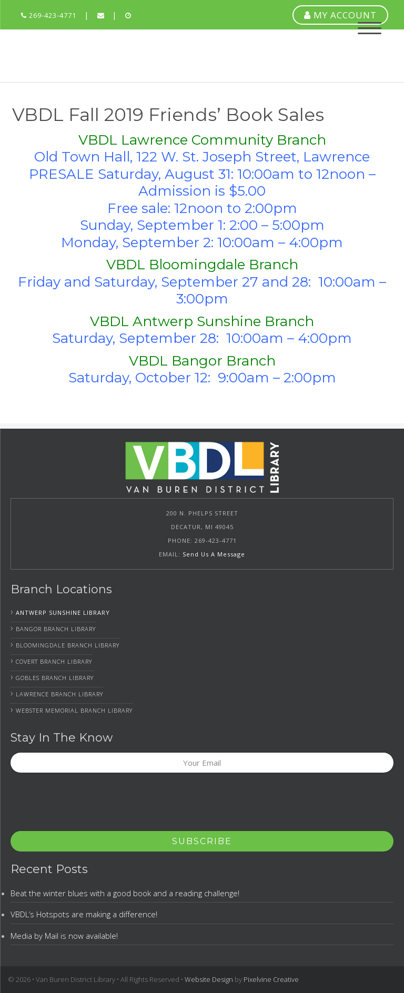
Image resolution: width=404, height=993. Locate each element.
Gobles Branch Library (55, 678)
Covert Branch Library (54, 661)
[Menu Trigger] (369, 27)
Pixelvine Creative (271, 979)
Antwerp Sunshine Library (63, 612)
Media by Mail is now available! (64, 935)
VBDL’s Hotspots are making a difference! (84, 914)
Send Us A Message (214, 554)
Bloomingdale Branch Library (67, 645)
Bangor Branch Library (56, 629)
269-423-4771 (48, 15)
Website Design (209, 979)
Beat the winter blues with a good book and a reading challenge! (125, 893)
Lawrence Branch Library (59, 694)
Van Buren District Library (78, 56)
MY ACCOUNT (340, 15)
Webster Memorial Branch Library (74, 710)
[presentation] (90, 805)
